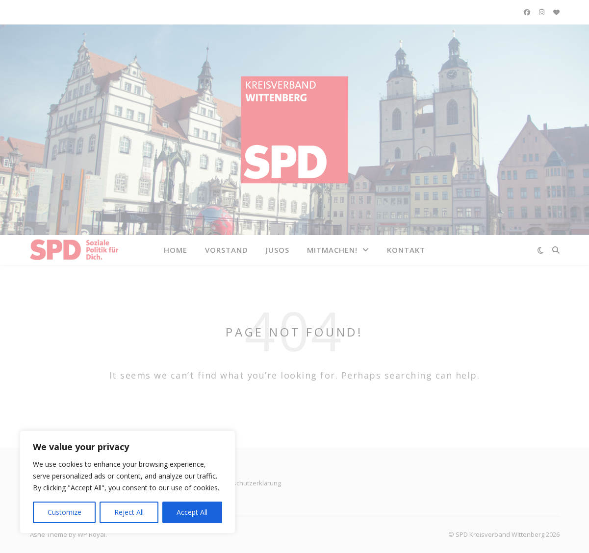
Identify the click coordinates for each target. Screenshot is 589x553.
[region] (127, 482)
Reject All (129, 512)
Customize (64, 512)
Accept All (192, 512)
